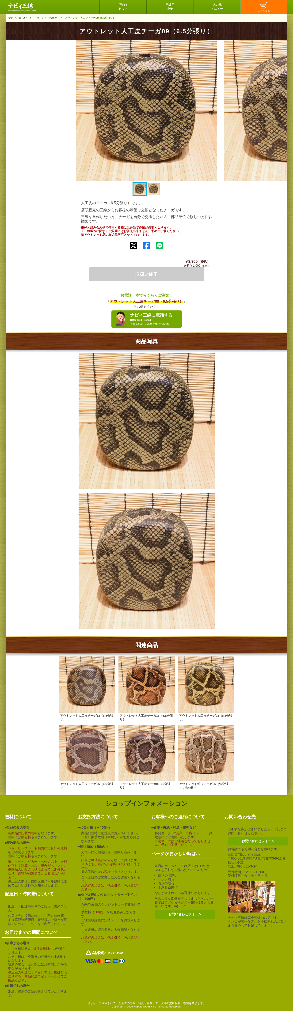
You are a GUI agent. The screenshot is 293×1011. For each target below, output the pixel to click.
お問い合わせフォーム (184, 914)
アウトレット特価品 (45, 17)
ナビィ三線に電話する (154, 319)
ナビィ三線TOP (17, 17)
